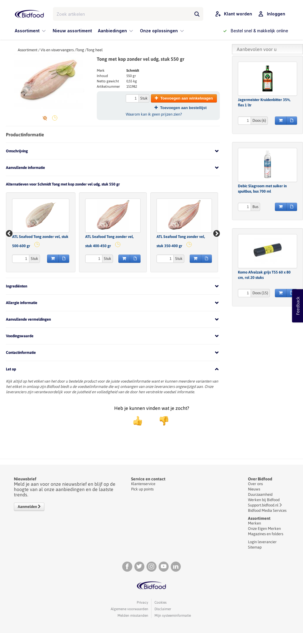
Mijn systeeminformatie (172, 615)
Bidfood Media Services (267, 510)
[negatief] (161, 421)
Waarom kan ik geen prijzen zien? (154, 114)
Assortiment (27, 50)
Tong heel (94, 50)
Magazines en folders (265, 534)
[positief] (137, 421)
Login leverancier (262, 542)
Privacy (142, 602)
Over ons (255, 484)
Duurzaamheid (260, 494)
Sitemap (255, 547)
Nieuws (254, 489)
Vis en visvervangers (57, 50)
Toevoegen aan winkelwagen (184, 98)
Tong (80, 50)
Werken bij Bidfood (264, 500)
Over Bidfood (260, 479)
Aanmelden (29, 506)
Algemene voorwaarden (129, 609)
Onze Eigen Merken (264, 528)
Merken (254, 523)
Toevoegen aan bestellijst (180, 107)
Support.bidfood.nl (263, 505)
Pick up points (142, 489)
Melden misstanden (132, 615)
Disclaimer (162, 609)
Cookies (160, 602)
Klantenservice (143, 484)
